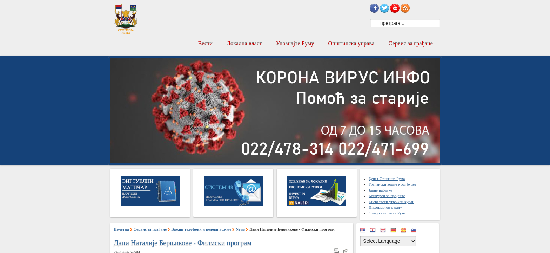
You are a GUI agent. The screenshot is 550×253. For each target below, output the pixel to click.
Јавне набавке (380, 190)
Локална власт (244, 43)
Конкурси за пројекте (387, 196)
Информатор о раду (385, 207)
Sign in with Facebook (374, 8)
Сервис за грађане (410, 43)
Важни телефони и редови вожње (201, 229)
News (240, 229)
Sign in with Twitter (384, 8)
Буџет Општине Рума (387, 178)
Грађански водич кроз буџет (392, 184)
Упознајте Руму (295, 43)
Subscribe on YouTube (394, 8)
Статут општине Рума (387, 213)
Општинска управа (351, 43)
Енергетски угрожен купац (391, 202)
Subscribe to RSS (405, 8)
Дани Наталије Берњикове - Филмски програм (182, 242)
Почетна (121, 229)
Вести (205, 43)
